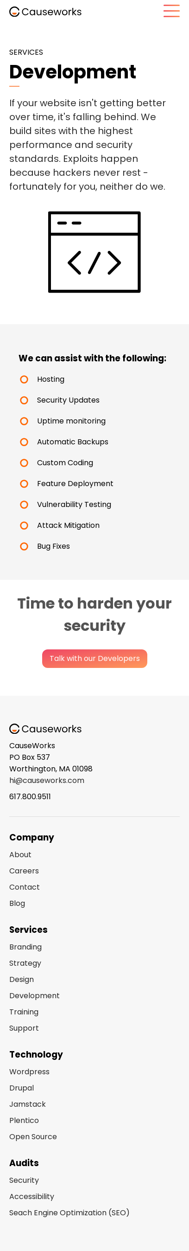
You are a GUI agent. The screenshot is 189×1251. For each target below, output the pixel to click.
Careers (24, 871)
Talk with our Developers (95, 658)
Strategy (25, 963)
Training (23, 1012)
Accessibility (31, 1196)
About (20, 854)
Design (21, 979)
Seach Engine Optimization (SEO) (69, 1212)
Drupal (21, 1088)
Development (34, 995)
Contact (24, 887)
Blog (17, 903)
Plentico (24, 1120)
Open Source (33, 1136)
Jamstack (27, 1104)
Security (24, 1180)
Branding (25, 947)
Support (24, 1028)
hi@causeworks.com (46, 780)
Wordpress (29, 1071)
